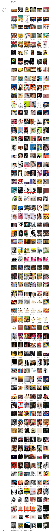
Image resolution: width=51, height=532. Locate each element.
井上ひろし (12, 202)
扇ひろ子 (44, 125)
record (3, 11)
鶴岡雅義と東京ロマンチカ (33, 116)
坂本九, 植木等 (39, 30)
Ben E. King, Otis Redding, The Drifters (29, 271)
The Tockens (19, 366)
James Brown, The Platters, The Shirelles (29, 323)
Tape (2, 10)
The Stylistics (38, 374)
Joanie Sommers (13, 314)
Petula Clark (32, 477)
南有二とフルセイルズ (14, 99)
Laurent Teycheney (26, 202)
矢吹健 (18, 82)
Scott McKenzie (13, 400)
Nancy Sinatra (32, 503)
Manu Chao (19, 254)
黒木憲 (44, 168)
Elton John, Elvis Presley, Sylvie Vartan (35, 30)
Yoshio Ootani (13, 228)
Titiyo (25, 366)
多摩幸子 (12, 125)
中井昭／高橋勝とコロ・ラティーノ (41, 116)
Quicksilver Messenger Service (28, 469)
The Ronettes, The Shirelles (34, 340)
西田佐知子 (19, 30)
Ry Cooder (44, 409)
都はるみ (31, 108)
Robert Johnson (20, 13)
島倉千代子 (25, 108)
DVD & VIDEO (4, 8)
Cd (2, 7)
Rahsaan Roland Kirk (20, 469)
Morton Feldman (20, 512)
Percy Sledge (13, 486)
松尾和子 (25, 151)
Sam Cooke (12, 409)
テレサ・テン (25, 211)
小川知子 (19, 159)
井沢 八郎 (12, 194)
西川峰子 (12, 142)
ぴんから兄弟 (19, 211)
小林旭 (44, 151)
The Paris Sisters (45, 486)
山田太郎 (12, 168)
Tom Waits (31, 357)
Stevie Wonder (45, 374)
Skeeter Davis (38, 383)
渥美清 (18, 202)
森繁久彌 (31, 142)
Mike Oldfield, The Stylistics (15, 30)
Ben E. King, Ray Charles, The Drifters (35, 271)
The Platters (44, 469)
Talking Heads (13, 374)
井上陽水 (19, 194)
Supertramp (32, 374)
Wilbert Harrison (13, 237)
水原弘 (25, 142)
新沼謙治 (44, 142)
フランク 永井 (38, 202)
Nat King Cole (13, 503)
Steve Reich (25, 383)
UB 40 (25, 357)
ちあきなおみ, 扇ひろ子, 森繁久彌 (41, 22)
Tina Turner (31, 366)
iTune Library (13, 1)
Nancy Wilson (26, 503)
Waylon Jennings (20, 237)
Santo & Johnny (20, 400)
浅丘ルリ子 (38, 125)
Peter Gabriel (38, 477)
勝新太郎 (25, 159)
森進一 (37, 142)
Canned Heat (38, 228)
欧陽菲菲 (44, 185)
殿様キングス (12, 116)
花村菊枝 (38, 185)
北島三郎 (31, 82)
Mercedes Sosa (13, 254)
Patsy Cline (25, 486)
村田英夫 (19, 125)
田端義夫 (44, 108)
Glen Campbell (32, 314)
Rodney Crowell (20, 443)
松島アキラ (31, 151)
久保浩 (12, 185)
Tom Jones (12, 366)
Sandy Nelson (45, 400)
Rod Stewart (25, 443)
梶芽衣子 (25, 185)
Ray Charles (44, 271)
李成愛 (12, 82)
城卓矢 (18, 151)
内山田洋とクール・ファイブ (21, 99)
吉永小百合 (19, 185)
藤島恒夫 (25, 99)
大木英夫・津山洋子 (45, 116)
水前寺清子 (19, 142)
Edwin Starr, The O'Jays (40, 331)
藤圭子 (31, 99)
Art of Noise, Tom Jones (46, 357)
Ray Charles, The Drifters (40, 271)
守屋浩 (44, 159)
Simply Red (44, 383)
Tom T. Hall (25, 374)
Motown (44, 503)
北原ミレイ (44, 82)
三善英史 (31, 168)
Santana (25, 400)
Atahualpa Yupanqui (33, 237)
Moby (44, 520)
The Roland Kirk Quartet (14, 469)
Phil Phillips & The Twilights (28, 477)
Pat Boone (31, 486)
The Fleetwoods (20, 48)
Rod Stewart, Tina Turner (40, 366)
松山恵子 (38, 151)
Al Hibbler (12, 280)
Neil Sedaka (13, 48)
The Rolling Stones (20, 426)
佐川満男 (38, 168)
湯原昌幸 (38, 99)
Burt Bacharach (13, 357)
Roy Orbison (32, 417)
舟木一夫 (38, 159)
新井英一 (12, 151)
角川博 (31, 185)
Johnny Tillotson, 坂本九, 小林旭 (34, 39)
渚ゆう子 (31, 159)
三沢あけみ (25, 168)
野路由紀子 (25, 82)
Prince (31, 469)
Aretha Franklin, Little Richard (34, 13)
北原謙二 (38, 82)
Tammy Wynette (45, 366)
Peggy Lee (19, 486)
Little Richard (45, 314)
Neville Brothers (45, 245)
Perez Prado (44, 477)
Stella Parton (32, 383)
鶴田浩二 (19, 116)
